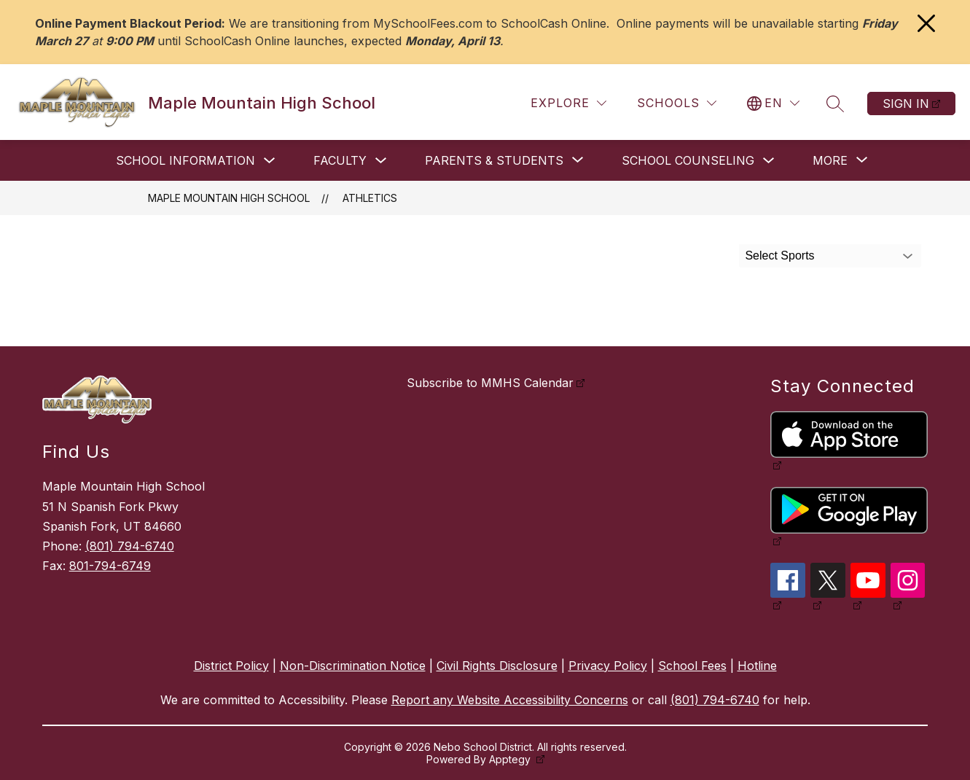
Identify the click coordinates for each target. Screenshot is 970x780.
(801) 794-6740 (129, 546)
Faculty (340, 160)
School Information (185, 160)
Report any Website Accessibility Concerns (509, 700)
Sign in (906, 103)
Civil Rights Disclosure (497, 665)
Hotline (757, 665)
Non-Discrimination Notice (353, 665)
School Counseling (688, 160)
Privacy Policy (607, 665)
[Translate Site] (773, 103)
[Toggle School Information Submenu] (269, 161)
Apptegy (511, 759)
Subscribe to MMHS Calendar (490, 382)
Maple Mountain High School (229, 198)
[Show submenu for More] (830, 160)
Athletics (370, 198)
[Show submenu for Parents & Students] (494, 160)
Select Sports (779, 255)
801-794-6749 (110, 565)
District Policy (231, 665)
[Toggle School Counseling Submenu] (769, 161)
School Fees (692, 665)
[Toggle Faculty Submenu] (381, 161)
